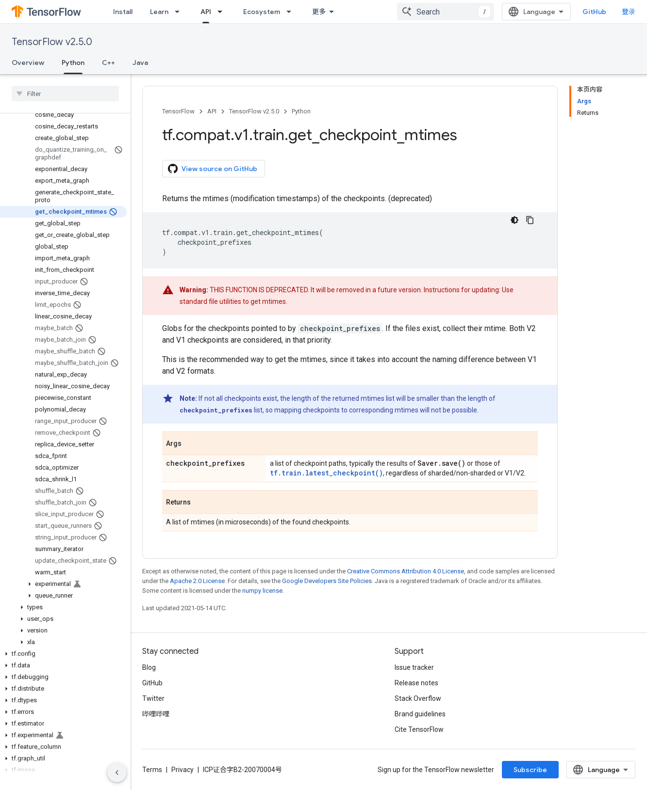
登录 (628, 12)
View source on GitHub (212, 169)
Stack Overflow (418, 698)
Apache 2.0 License (197, 581)
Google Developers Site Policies (327, 581)
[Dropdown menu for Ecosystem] (291, 11)
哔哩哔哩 (155, 714)
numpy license (262, 590)
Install (123, 11)
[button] (63, 584)
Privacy (182, 770)
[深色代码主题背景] (514, 220)
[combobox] (445, 11)
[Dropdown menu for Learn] (180, 11)
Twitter (153, 698)
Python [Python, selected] (73, 62)
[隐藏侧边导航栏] (117, 772)
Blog (149, 667)
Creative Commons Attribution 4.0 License (405, 571)
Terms (152, 770)
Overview (28, 62)
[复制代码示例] (530, 220)
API (211, 111)
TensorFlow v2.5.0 (52, 42)
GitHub (594, 11)
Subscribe (530, 769)
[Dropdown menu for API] (222, 11)
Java (140, 62)
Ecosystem (261, 11)
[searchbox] (65, 93)
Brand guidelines (420, 714)
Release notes (416, 683)
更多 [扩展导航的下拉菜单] (319, 11)
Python (301, 111)
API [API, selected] (205, 11)
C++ (108, 62)
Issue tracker (414, 667)
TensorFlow (178, 111)
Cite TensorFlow (419, 729)
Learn (159, 11)
